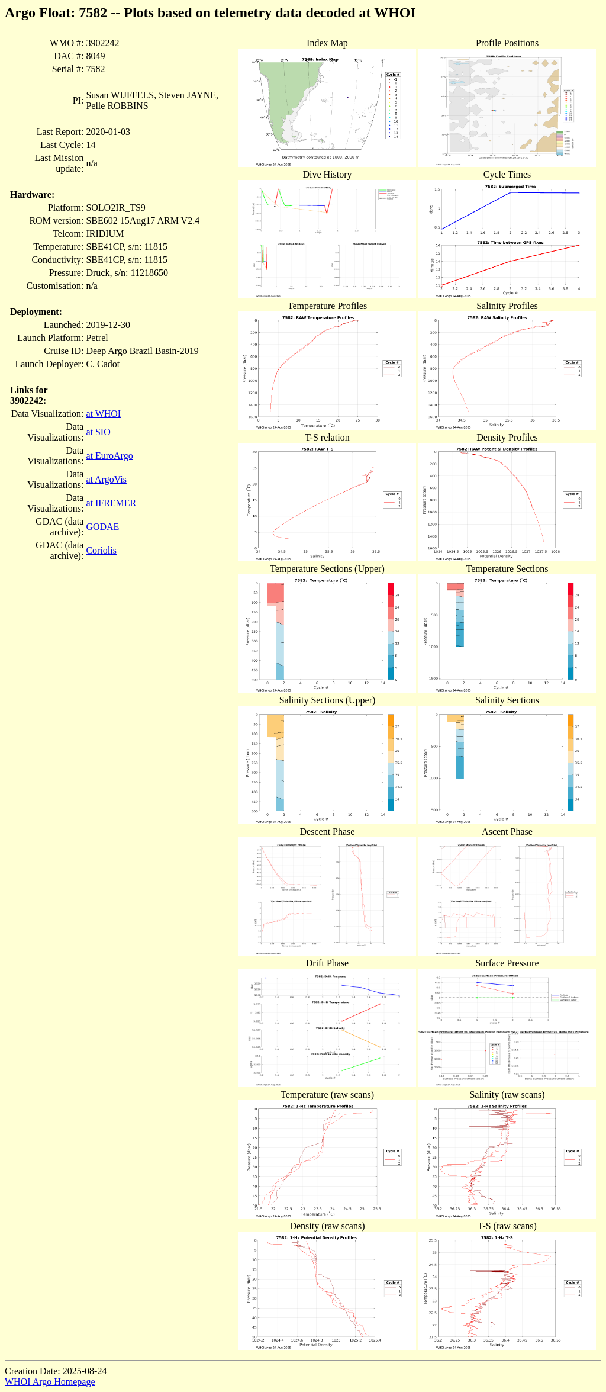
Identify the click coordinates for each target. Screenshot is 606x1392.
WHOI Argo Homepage (50, 1382)
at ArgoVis (106, 479)
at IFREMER (111, 503)
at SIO (98, 432)
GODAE (102, 527)
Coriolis (101, 550)
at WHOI (103, 414)
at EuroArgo (109, 456)
